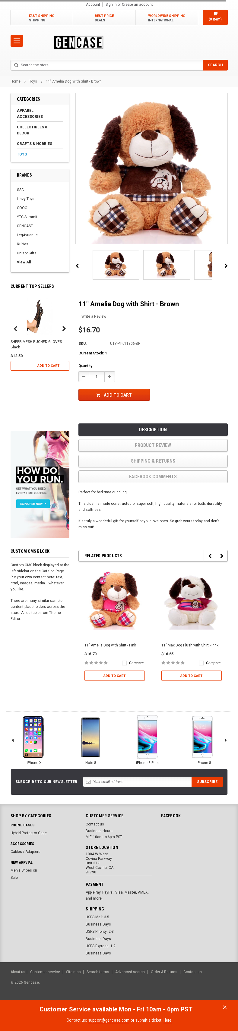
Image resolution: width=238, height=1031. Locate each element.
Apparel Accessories (30, 113)
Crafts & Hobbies (34, 144)
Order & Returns (164, 972)
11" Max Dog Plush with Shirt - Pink (189, 645)
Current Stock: (92, 353)
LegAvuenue (27, 235)
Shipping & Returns (153, 461)
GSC (20, 190)
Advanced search (130, 972)
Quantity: (85, 366)
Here (167, 1020)
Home (16, 81)
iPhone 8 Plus (147, 740)
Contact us (95, 824)
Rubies (22, 244)
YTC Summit (27, 217)
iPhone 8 (204, 740)
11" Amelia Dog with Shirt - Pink (110, 645)
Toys (33, 81)
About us (18, 972)
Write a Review (93, 316)
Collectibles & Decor (32, 130)
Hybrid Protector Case (29, 833)
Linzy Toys (25, 199)
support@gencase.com (109, 1020)
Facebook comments (153, 476)
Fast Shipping (41, 18)
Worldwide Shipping (166, 18)
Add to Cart (48, 366)
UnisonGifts (26, 253)
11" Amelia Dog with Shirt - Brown (74, 81)
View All (24, 262)
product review (153, 445)
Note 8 (90, 740)
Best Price (104, 18)
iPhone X (34, 740)
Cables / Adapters (25, 852)
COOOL (23, 208)
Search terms (98, 972)
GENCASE (25, 226)
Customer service (45, 972)
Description (153, 429)
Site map (73, 972)
